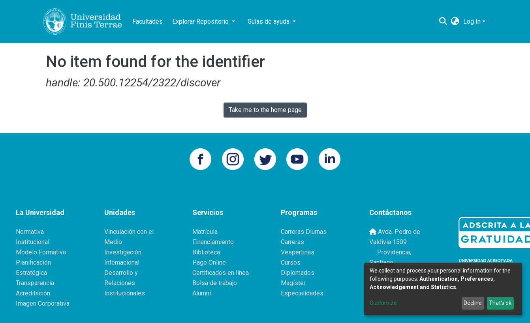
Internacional (121, 262)
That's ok (500, 303)
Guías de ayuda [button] (269, 21)
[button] (455, 21)
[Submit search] (443, 22)
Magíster (293, 283)
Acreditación (33, 293)
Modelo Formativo (41, 252)
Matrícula (205, 231)
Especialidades (302, 293)
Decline (473, 303)
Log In (472, 21)
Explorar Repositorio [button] (201, 21)
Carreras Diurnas (304, 231)
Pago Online (209, 262)
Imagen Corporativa (43, 303)
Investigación (122, 252)
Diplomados (297, 272)
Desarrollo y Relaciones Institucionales (124, 283)
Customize (383, 303)
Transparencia (35, 283)
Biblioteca (206, 252)
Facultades (147, 21)
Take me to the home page (265, 110)
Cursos (291, 262)
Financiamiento (213, 242)
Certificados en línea (220, 272)
